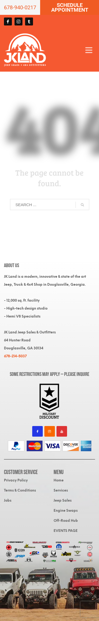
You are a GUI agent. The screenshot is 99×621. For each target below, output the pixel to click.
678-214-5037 (15, 356)
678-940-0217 (20, 7)
